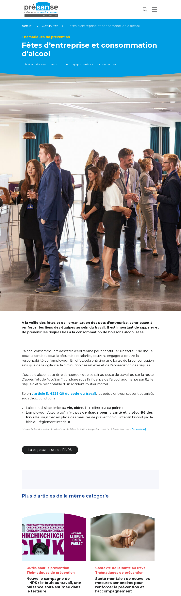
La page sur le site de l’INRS (50, 450)
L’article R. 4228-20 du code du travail (64, 393)
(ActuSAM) (139, 429)
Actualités (50, 26)
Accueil (27, 26)
